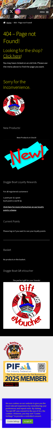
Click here (12, 56)
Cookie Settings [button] (13, 421)
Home (9, 22)
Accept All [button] (27, 421)
